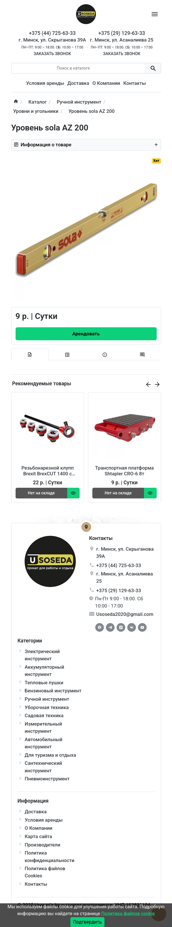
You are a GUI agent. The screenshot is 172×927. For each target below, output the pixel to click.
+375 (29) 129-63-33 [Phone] (121, 33)
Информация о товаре (86, 144)
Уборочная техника (47, 707)
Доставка (78, 83)
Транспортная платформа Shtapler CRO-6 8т (124, 470)
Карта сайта (38, 836)
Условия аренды (45, 83)
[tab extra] (105, 355)
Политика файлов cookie (128, 913)
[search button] (153, 68)
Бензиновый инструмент (53, 691)
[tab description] (30, 354)
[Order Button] (86, 333)
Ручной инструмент (47, 699)
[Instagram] (121, 627)
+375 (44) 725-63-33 (118, 565)
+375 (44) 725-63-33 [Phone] (52, 33)
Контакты (134, 83)
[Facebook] (99, 627)
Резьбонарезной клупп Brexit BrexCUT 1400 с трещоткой (47, 470)
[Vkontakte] (131, 627)
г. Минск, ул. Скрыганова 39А (52, 40)
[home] (15, 102)
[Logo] (86, 13)
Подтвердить (87, 922)
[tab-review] (142, 355)
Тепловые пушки (44, 682)
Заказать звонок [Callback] (52, 53)
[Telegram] (110, 627)
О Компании (106, 83)
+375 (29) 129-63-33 (118, 590)
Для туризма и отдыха (50, 755)
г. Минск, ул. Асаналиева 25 (122, 40)
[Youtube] (142, 627)
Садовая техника (44, 715)
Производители (42, 845)
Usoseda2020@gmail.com (125, 614)
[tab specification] (67, 355)
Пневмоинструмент (47, 779)
